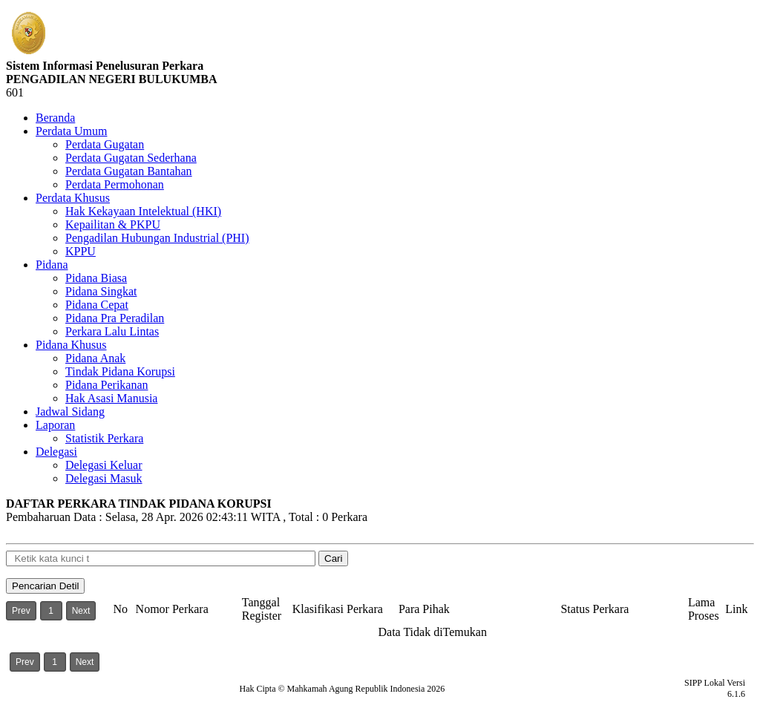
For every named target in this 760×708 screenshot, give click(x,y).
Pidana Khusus (71, 344)
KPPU (80, 251)
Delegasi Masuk (103, 478)
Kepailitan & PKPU (112, 224)
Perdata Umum (71, 131)
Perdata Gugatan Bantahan (128, 171)
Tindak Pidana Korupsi (120, 371)
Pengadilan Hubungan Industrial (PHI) (157, 238)
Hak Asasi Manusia (111, 398)
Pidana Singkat (101, 291)
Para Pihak (424, 609)
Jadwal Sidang (70, 411)
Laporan (55, 425)
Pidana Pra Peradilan (114, 318)
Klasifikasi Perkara (337, 609)
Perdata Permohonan (114, 184)
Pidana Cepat (96, 304)
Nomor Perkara (172, 609)
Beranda (55, 117)
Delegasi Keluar (103, 465)
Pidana (52, 264)
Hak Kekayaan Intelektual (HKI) (143, 211)
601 (15, 92)
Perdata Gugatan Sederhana (131, 157)
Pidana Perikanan (106, 384)
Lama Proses (703, 609)
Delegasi (56, 451)
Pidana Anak (95, 358)
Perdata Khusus (73, 197)
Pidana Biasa (96, 278)
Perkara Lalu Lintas (112, 331)
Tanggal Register (261, 609)
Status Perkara (594, 609)
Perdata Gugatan (104, 144)
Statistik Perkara (104, 438)
